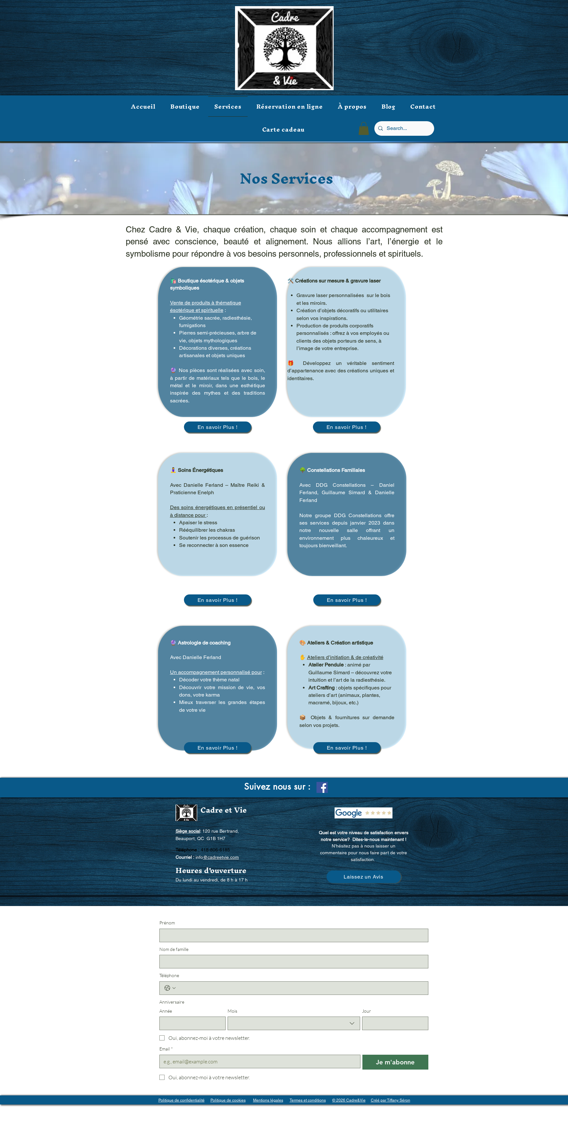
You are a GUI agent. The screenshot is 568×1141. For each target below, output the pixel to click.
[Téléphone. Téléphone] (300, 988)
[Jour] (393, 1023)
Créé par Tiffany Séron (390, 1100)
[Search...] (404, 128)
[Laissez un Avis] (364, 876)
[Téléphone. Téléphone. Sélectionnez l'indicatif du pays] (170, 988)
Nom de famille (173, 949)
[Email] (258, 1061)
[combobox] (294, 1023)
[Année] (190, 1023)
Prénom (167, 922)
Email (166, 1049)
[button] (363, 128)
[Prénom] (292, 935)
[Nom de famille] (292, 961)
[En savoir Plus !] (217, 426)
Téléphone (169, 975)
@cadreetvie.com (221, 857)
